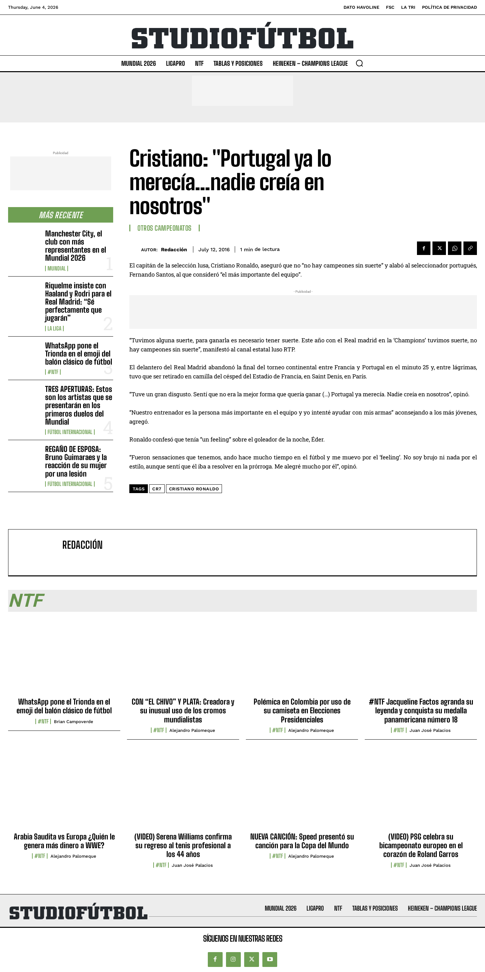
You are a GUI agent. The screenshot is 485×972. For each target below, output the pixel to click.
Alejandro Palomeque (192, 730)
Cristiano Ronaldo (194, 488)
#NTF (52, 372)
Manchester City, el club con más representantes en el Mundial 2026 (75, 246)
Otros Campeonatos (164, 228)
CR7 (157, 488)
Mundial (56, 268)
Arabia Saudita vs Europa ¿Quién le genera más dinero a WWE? (64, 841)
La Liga (54, 328)
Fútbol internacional (69, 432)
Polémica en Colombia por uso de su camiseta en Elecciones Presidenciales (302, 710)
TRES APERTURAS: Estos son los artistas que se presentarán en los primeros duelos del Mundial (78, 405)
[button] (359, 63)
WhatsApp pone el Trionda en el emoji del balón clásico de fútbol (78, 353)
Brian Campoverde (73, 721)
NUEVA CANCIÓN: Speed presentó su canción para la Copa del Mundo (302, 841)
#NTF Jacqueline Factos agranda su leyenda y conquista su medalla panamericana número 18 (421, 710)
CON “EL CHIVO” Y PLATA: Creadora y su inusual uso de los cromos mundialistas (183, 710)
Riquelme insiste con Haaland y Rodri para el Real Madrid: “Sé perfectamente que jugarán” (78, 302)
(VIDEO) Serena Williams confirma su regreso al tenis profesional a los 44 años (183, 845)
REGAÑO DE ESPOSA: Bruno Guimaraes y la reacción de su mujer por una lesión (76, 461)
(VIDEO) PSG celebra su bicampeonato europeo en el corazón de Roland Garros (421, 845)
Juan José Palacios (430, 730)
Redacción (174, 250)
